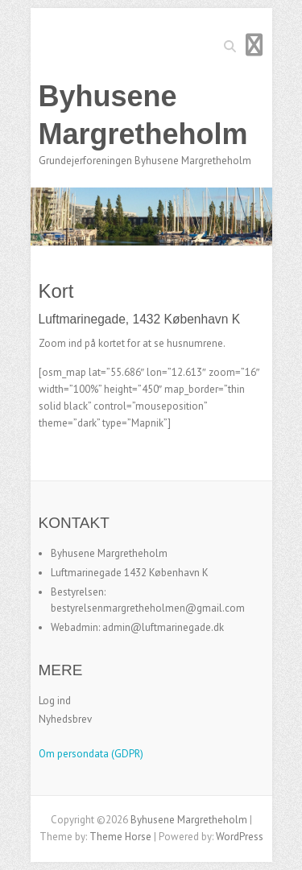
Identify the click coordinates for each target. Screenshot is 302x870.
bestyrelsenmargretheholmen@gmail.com (148, 608)
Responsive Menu (254, 44)
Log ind (55, 700)
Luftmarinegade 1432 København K (130, 572)
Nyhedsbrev (65, 719)
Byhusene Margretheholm (143, 115)
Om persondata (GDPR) (91, 754)
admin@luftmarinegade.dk (163, 627)
